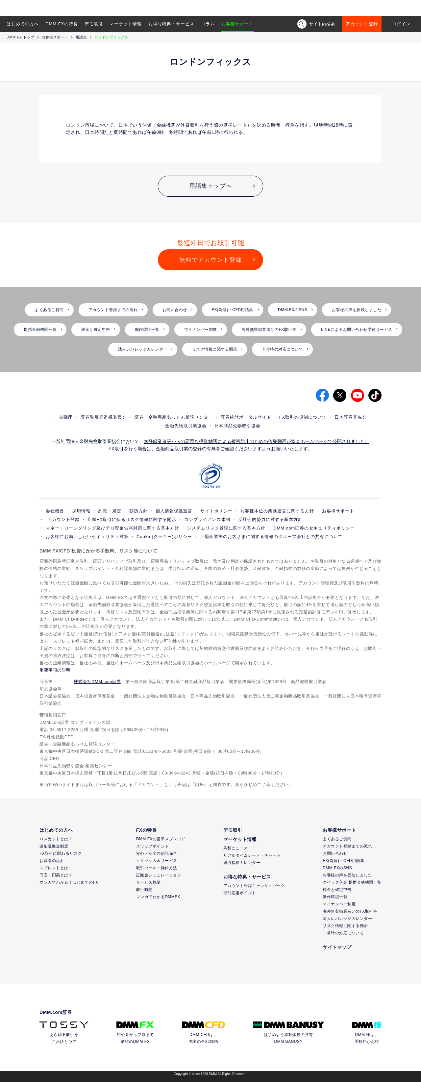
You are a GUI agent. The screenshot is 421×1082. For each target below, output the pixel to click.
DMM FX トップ (20, 37)
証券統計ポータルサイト (246, 417)
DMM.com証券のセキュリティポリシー (314, 528)
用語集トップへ (210, 186)
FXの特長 (146, 830)
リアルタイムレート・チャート (252, 855)
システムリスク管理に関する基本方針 (226, 528)
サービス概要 (148, 882)
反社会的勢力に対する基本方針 (270, 519)
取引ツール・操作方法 (156, 868)
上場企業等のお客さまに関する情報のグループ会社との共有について (271, 536)
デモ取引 (94, 23)
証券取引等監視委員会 (104, 417)
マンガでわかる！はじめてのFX (68, 882)
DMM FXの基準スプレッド (161, 839)
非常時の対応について (282, 349)
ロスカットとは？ (55, 839)
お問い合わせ (174, 309)
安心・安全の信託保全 (156, 853)
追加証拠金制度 (53, 846)
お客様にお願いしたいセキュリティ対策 (87, 536)
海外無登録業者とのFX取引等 (269, 329)
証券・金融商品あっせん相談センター (174, 417)
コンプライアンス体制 (207, 519)
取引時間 (144, 889)
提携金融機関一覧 (40, 329)
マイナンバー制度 (200, 329)
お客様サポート (237, 23)
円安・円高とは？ (55, 875)
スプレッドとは (53, 868)
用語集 (81, 37)
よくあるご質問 (49, 309)
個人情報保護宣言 (174, 510)
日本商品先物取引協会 (237, 425)
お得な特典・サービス (171, 23)
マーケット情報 (126, 23)
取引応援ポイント (239, 893)
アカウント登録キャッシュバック (254, 885)
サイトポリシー (216, 510)
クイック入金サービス (156, 860)
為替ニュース (235, 848)
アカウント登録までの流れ (113, 309)
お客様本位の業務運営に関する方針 (277, 510)
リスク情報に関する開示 (214, 349)
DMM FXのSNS (292, 309)
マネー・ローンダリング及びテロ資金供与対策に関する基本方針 (112, 528)
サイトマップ (337, 947)
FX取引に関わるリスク (60, 853)
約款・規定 (109, 510)
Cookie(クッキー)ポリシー (164, 536)
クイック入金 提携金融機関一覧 (352, 882)
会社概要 (55, 510)
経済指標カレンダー (241, 862)
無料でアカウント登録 (210, 260)
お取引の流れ (51, 860)
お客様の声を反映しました (356, 309)
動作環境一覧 (147, 329)
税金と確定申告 (95, 329)
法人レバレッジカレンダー (142, 349)
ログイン (401, 23)
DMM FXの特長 (61, 23)
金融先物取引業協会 (186, 425)
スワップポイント (152, 846)
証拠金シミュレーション (159, 875)
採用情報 (81, 510)
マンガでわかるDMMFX (158, 897)
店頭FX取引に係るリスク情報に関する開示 (132, 519)
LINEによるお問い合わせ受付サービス (356, 329)
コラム (208, 23)
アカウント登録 (362, 23)
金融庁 (66, 417)
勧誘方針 (138, 510)
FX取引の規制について (303, 417)
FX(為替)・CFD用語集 (233, 309)
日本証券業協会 (350, 417)
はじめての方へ (23, 23)
